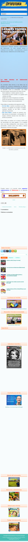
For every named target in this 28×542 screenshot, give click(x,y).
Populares (4, 257)
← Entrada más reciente (6, 206)
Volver (13, 199)
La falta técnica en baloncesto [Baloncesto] (11, 22)
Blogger (21, 407)
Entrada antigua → (23, 206)
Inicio (2, 17)
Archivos (17, 257)
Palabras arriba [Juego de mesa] (13, 260)
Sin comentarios (13, 25)
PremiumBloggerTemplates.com (14, 538)
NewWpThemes (10, 537)
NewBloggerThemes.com (14, 539)
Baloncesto (6, 17)
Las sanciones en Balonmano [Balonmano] (15, 267)
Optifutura (4, 25)
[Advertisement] (14, 66)
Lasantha (23, 537)
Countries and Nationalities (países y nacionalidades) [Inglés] (14, 275)
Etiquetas (11, 257)
